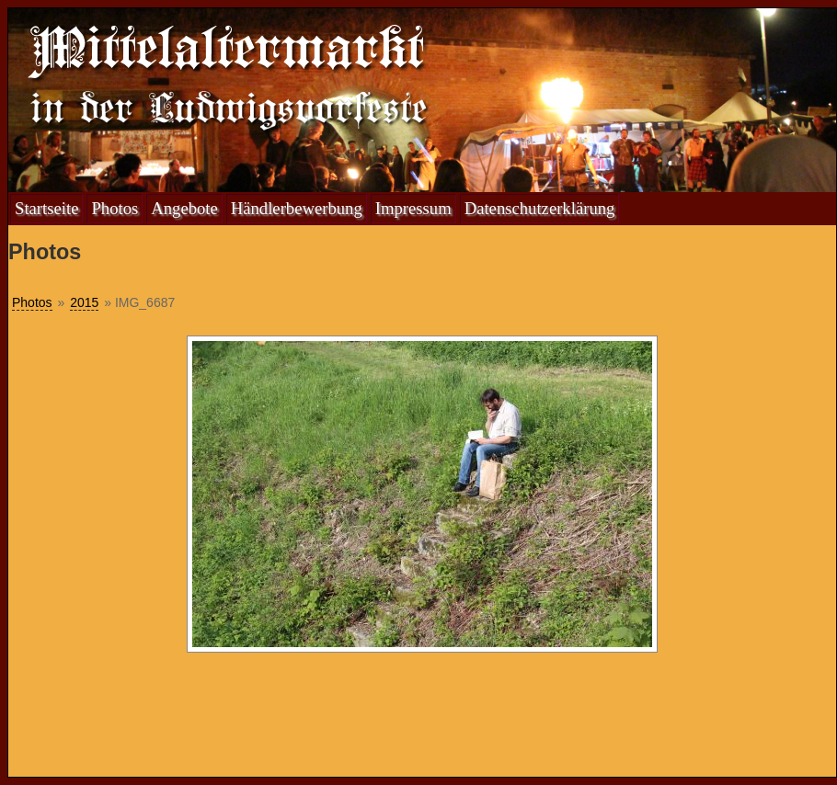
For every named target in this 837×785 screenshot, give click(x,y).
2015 (84, 302)
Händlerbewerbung (296, 208)
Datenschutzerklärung (539, 208)
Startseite (46, 208)
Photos (114, 208)
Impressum (413, 208)
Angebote (184, 208)
